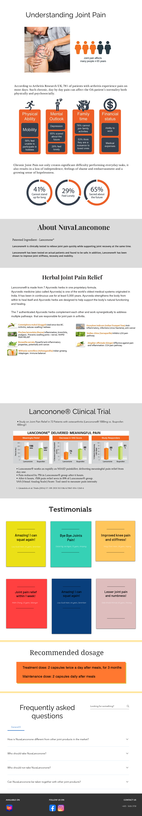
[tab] (15, 727)
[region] (26, 545)
